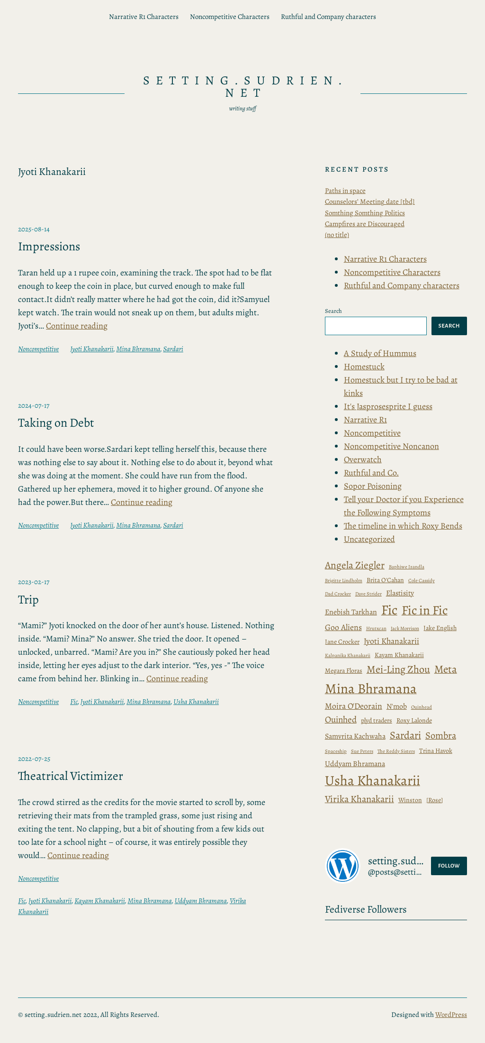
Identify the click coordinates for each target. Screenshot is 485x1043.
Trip (28, 600)
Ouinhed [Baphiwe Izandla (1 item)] (341, 720)
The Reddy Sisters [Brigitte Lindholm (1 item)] (396, 751)
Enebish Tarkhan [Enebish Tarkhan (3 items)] (351, 612)
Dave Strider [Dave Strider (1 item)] (368, 593)
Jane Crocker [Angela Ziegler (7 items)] (342, 641)
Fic (74, 701)
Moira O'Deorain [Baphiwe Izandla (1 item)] (353, 706)
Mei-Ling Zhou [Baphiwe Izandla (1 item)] (398, 669)
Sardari (173, 349)
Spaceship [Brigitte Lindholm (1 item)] (336, 751)
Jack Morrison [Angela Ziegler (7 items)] (405, 628)
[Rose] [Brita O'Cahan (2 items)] (434, 800)
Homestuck (364, 366)
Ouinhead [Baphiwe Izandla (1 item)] (421, 707)
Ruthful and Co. (371, 472)
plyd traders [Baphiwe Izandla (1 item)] (376, 720)
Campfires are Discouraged (364, 224)
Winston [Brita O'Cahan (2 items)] (410, 800)
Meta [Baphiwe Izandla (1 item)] (445, 669)
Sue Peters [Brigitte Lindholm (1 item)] (362, 751)
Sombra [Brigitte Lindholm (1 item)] (440, 735)
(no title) (337, 234)
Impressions (49, 246)
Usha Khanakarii (196, 701)
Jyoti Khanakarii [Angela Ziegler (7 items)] (391, 641)
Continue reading (77, 325)
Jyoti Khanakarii (91, 349)
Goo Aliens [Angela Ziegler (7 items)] (343, 627)
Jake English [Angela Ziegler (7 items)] (440, 627)
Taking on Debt (56, 423)
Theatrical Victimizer (70, 776)
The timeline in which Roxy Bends (403, 525)
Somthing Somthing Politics (365, 213)
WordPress (451, 1014)
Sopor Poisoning (373, 486)
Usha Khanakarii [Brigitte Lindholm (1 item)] (372, 780)
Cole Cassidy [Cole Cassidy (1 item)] (421, 580)
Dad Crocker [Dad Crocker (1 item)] (338, 593)
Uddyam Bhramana (201, 901)
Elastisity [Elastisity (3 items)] (400, 593)
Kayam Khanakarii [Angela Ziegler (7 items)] (399, 654)
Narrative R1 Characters (144, 16)
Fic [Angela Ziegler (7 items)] (389, 610)
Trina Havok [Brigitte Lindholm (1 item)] (435, 750)
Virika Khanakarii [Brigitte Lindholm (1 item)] (359, 798)
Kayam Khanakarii (99, 901)
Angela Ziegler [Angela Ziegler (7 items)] (355, 565)
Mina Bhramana (138, 349)
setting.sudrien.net (245, 86)
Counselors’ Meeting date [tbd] (370, 201)
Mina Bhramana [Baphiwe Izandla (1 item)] (371, 688)
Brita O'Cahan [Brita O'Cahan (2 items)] (385, 580)
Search (333, 311)
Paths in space (345, 190)
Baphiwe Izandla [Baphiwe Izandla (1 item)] (406, 566)
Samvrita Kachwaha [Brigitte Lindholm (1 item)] (355, 736)
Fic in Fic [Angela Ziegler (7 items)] (425, 610)
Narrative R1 (365, 419)
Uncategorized (369, 539)
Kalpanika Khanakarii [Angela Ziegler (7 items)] (347, 655)
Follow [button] (449, 866)
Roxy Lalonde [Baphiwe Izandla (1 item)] (414, 720)
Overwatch (363, 459)
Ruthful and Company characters (328, 16)
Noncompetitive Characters (229, 16)
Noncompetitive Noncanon (391, 446)
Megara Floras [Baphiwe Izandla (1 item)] (343, 670)
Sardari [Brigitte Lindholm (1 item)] (405, 735)
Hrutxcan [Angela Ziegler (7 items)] (376, 628)
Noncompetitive (38, 349)
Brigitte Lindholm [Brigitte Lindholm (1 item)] (343, 580)
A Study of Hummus (380, 353)
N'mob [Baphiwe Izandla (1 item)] (396, 706)
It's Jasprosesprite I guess (388, 406)
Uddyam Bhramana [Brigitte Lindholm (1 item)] (355, 764)
